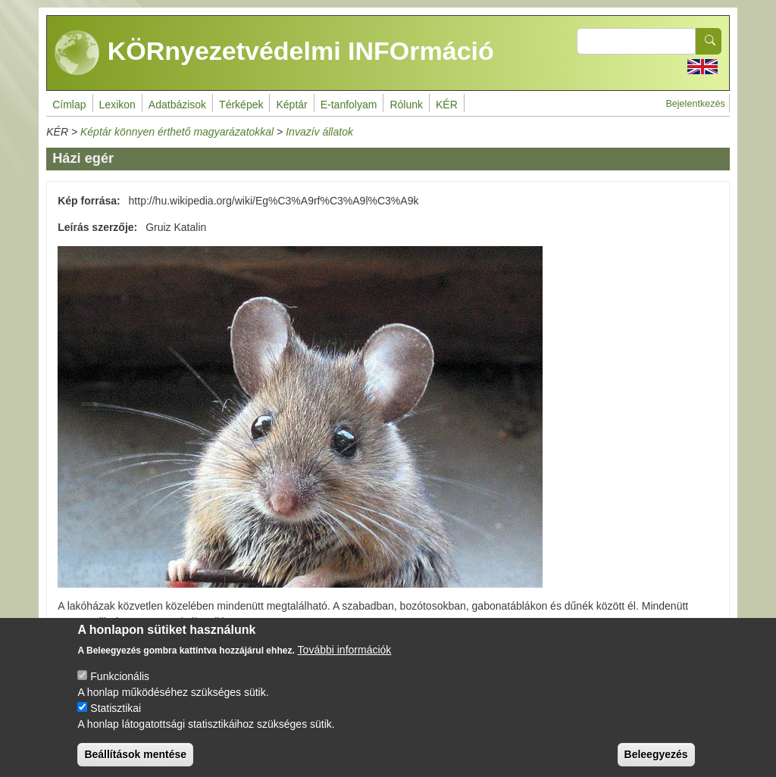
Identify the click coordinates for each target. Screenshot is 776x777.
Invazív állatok (319, 132)
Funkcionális (119, 676)
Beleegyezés (656, 754)
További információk (345, 650)
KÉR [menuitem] (447, 104)
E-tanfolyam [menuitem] (349, 104)
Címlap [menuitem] (69, 104)
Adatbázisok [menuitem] (177, 104)
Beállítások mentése (135, 754)
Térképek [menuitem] (241, 104)
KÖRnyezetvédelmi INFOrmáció (274, 53)
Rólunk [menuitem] (406, 104)
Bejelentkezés (694, 103)
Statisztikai (115, 708)
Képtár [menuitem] (291, 104)
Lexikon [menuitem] (117, 104)
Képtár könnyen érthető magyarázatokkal (177, 132)
